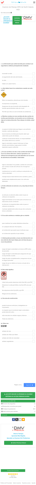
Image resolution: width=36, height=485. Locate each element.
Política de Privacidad (6, 483)
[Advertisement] (18, 42)
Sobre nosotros (17, 483)
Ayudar (33, 483)
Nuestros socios (26, 483)
